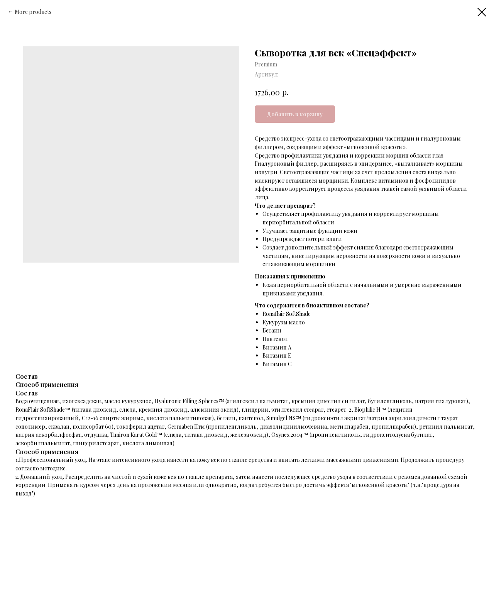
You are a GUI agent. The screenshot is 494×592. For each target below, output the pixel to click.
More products (33, 11)
